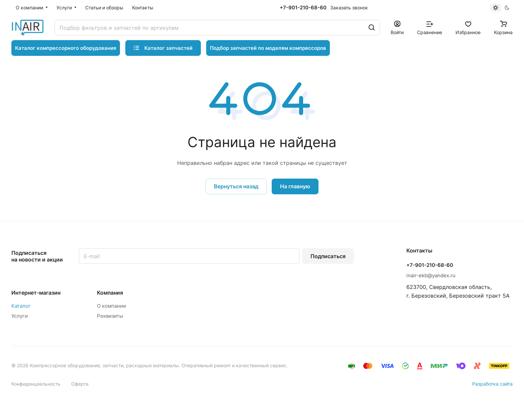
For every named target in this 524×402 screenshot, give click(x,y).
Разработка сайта (492, 384)
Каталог (21, 306)
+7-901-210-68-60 (303, 8)
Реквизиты (110, 316)
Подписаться (328, 256)
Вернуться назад (236, 186)
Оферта (80, 384)
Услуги (19, 316)
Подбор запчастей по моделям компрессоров (268, 48)
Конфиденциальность (35, 384)
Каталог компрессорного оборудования (65, 48)
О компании (111, 306)
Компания (110, 292)
